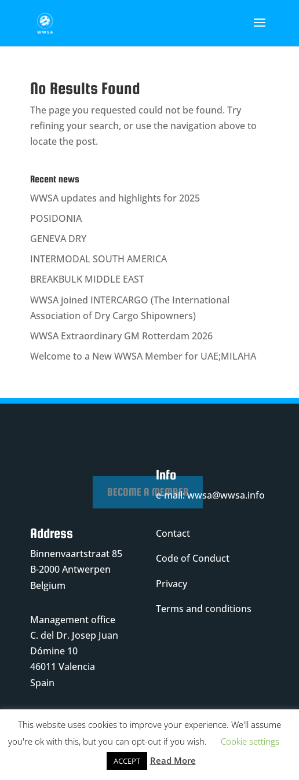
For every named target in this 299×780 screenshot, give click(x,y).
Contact (173, 533)
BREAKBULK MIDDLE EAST (87, 279)
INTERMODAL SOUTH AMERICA (98, 258)
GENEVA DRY (58, 238)
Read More (173, 760)
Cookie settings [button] (250, 741)
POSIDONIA (56, 218)
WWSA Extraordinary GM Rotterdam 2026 (121, 335)
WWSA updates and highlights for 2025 (115, 198)
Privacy (171, 583)
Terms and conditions (203, 608)
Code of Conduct (192, 558)
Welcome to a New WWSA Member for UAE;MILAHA (143, 356)
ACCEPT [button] (127, 761)
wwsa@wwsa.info (226, 495)
